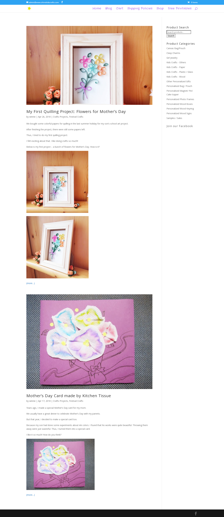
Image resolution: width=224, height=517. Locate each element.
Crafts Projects (60, 116)
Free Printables (179, 8)
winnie (32, 116)
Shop (160, 8)
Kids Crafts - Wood (176, 76)
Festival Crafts (76, 116)
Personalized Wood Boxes (180, 104)
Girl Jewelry (172, 57)
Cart (119, 8)
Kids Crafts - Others (176, 62)
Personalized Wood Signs (179, 113)
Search (171, 35)
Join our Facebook (180, 126)
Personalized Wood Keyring (180, 108)
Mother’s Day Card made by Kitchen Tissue (68, 395)
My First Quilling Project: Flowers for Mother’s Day (76, 111)
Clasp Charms (173, 53)
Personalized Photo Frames (180, 99)
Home (96, 8)
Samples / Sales (174, 118)
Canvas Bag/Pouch (176, 48)
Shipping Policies (139, 8)
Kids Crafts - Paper (176, 67)
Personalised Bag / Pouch (179, 86)
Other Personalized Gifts (179, 81)
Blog (108, 8)
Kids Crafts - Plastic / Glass (180, 71)
